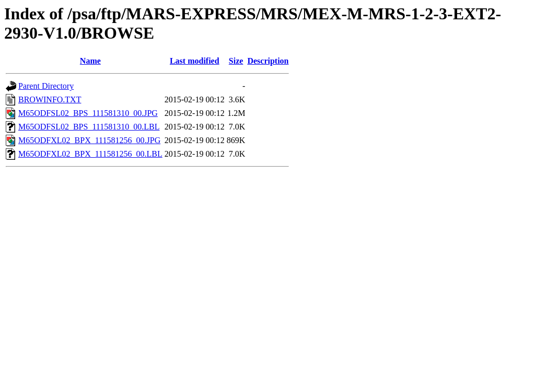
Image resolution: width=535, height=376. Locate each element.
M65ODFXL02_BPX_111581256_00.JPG (89, 140)
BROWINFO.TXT (49, 99)
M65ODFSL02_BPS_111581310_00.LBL (88, 126)
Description (267, 60)
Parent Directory (46, 85)
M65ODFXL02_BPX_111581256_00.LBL (90, 153)
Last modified (194, 60)
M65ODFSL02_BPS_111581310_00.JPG (88, 113)
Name (90, 60)
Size (236, 60)
